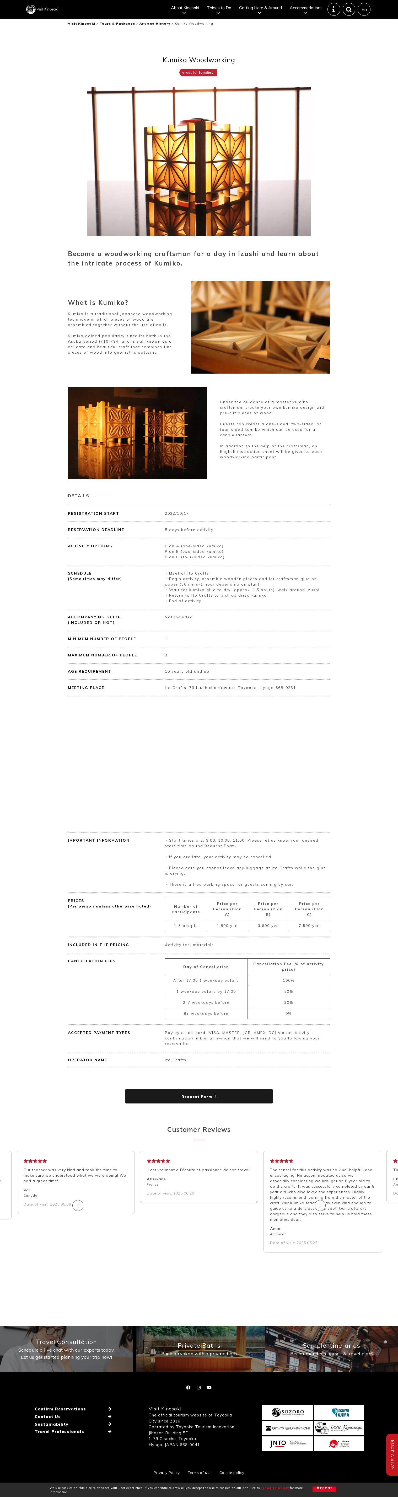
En (363, 13)
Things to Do (218, 11)
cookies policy (276, 1488)
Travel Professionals (59, 1445)
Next (261, 1213)
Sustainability (51, 1438)
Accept (316, 1489)
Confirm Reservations (60, 1426)
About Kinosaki (184, 11)
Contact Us (47, 1432)
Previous (137, 1213)
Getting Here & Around (260, 11)
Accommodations (305, 11)
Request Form (196, 1105)
